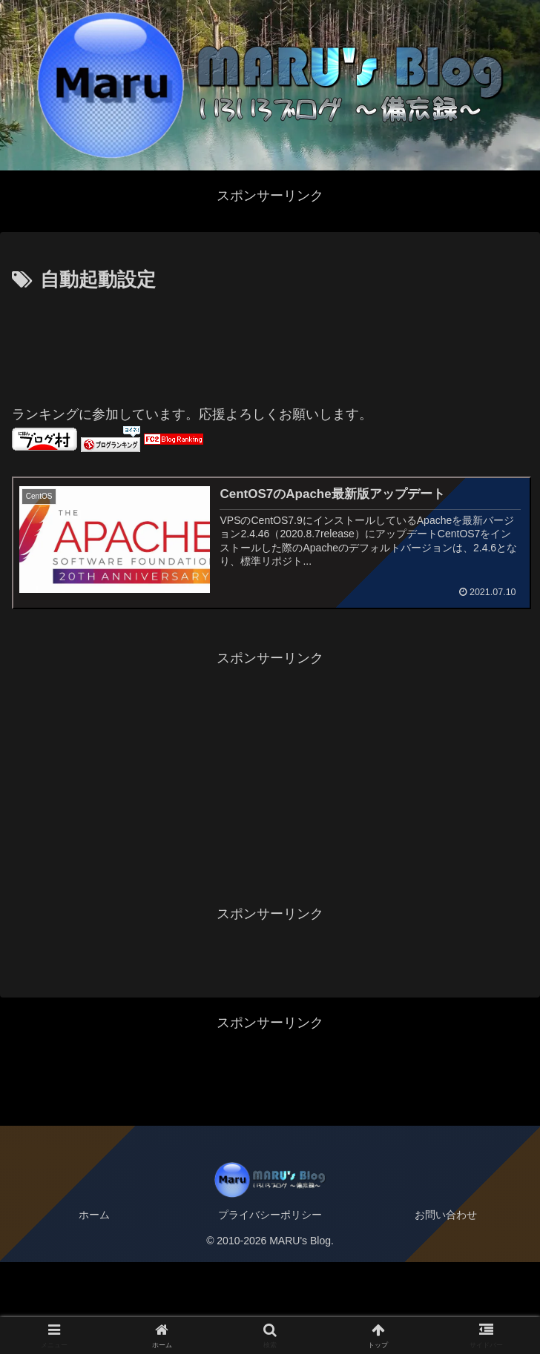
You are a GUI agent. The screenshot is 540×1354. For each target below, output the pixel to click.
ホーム (94, 1215)
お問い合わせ (446, 1215)
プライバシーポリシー (270, 1215)
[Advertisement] (270, 342)
